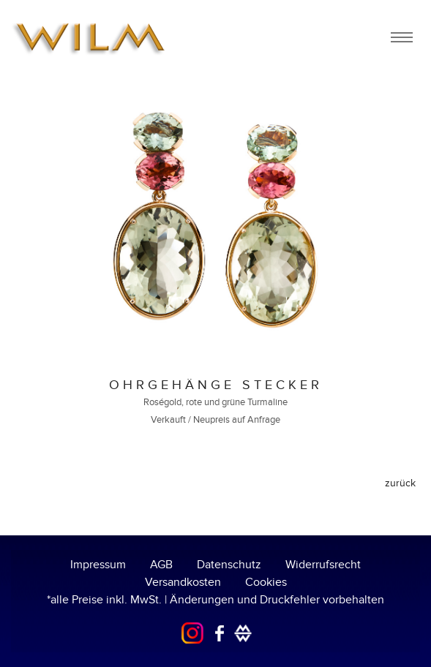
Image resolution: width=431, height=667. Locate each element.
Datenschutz (229, 564)
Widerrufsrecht (323, 564)
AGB (161, 564)
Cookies (266, 582)
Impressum (98, 564)
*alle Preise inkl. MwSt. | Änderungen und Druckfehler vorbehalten (215, 599)
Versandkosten (183, 582)
